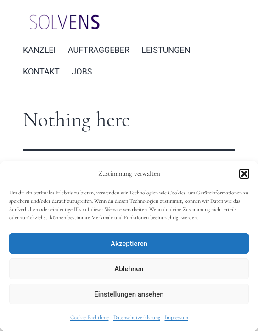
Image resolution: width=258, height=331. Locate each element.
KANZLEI (39, 50)
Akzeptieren (129, 244)
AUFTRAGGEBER (98, 50)
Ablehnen (128, 269)
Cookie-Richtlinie (89, 317)
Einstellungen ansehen (128, 294)
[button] (244, 173)
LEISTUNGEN (165, 50)
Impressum (176, 317)
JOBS (82, 71)
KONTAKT (41, 71)
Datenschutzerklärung (136, 317)
